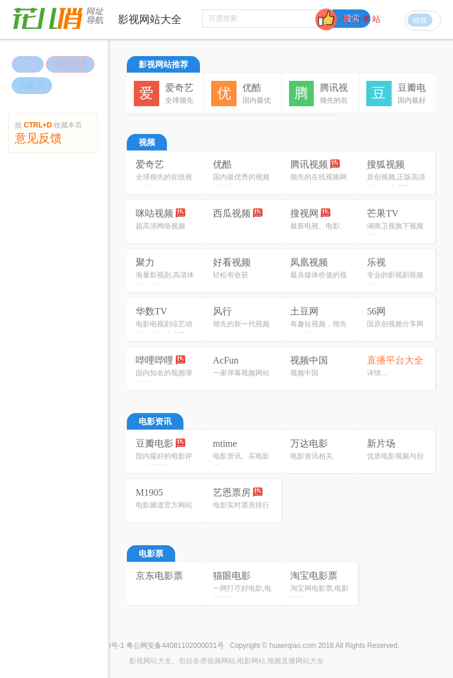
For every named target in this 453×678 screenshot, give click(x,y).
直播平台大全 (395, 360)
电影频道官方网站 (164, 505)
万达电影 (309, 443)
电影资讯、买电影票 (241, 462)
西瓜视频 (237, 213)
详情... (376, 373)
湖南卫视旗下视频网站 (395, 232)
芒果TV (382, 213)
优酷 (222, 164)
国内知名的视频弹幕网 (164, 379)
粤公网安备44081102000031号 (175, 645)
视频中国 (309, 360)
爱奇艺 (150, 164)
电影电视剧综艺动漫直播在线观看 (164, 330)
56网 (376, 311)
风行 (222, 311)
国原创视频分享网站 (395, 330)
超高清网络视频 (160, 226)
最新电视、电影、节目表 (318, 232)
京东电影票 (159, 576)
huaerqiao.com (292, 645)
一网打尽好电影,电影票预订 (242, 594)
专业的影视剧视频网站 (395, 281)
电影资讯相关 (311, 456)
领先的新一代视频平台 (241, 330)
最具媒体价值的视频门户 (318, 281)
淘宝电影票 (313, 576)
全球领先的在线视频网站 (164, 183)
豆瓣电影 (160, 443)
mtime (225, 443)
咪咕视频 (160, 213)
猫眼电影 (232, 576)
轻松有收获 (230, 275)
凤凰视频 (309, 262)
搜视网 (310, 213)
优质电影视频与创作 (395, 462)
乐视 (376, 262)
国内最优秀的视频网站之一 (241, 183)
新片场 (381, 443)
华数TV (151, 311)
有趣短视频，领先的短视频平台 (318, 330)
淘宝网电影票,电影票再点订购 (319, 594)
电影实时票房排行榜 (241, 511)
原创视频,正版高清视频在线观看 (396, 183)
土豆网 (304, 311)
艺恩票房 (237, 492)
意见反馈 (38, 135)
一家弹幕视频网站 (241, 373)
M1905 (149, 492)
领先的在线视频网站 (318, 183)
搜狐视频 (386, 164)
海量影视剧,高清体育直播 (165, 281)
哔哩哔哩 (160, 360)
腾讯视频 (315, 164)
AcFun (226, 360)
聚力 (145, 262)
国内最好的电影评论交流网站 (164, 462)
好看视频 (232, 262)
